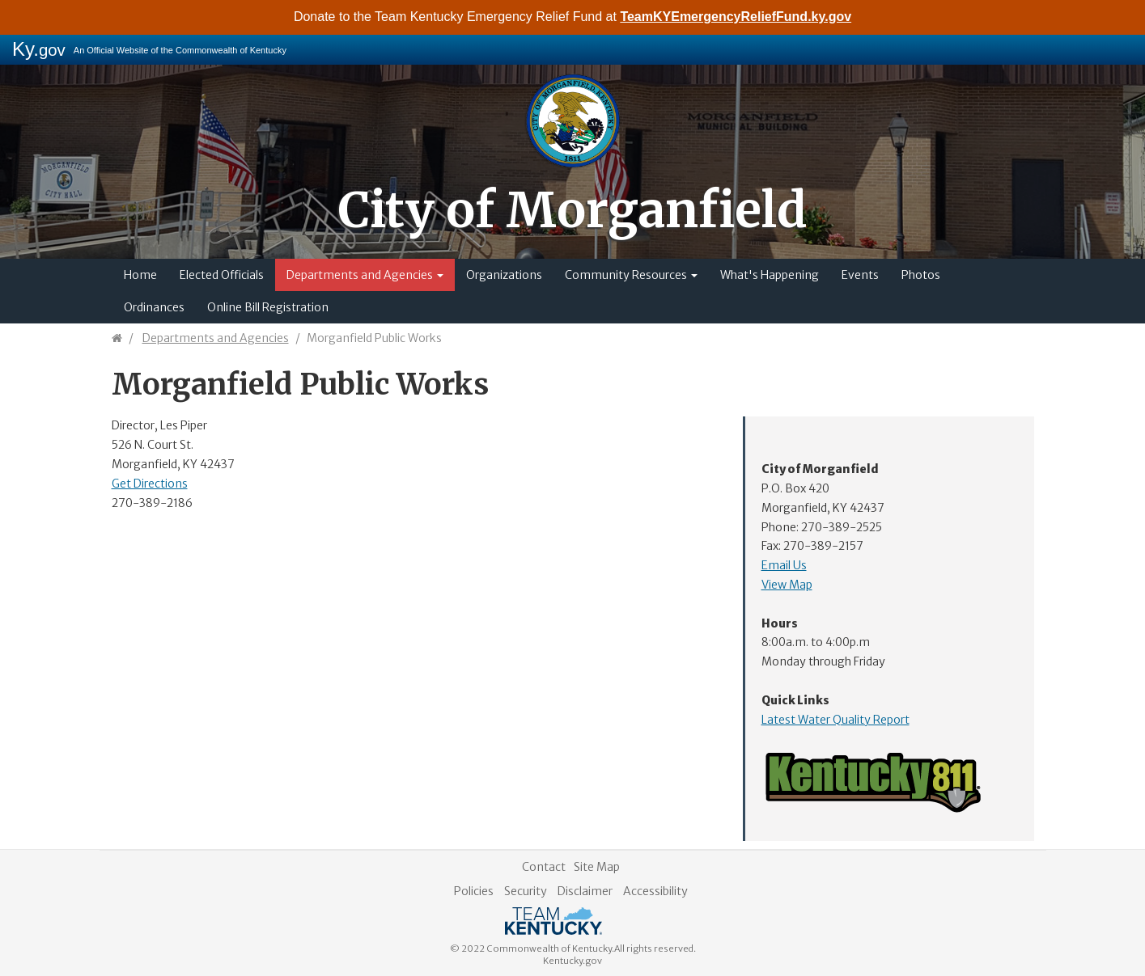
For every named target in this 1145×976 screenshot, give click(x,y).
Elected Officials (222, 275)
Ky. (39, 49)
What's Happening (769, 275)
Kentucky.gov (572, 960)
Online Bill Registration (268, 307)
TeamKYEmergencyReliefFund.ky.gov (735, 16)
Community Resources (631, 275)
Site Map (597, 867)
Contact (544, 867)
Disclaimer (585, 891)
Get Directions (150, 483)
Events (860, 275)
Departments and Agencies (364, 275)
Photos (920, 275)
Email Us (784, 565)
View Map (786, 584)
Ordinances (154, 307)
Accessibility (655, 891)
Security (525, 891)
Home (140, 275)
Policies (474, 891)
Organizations (504, 275)
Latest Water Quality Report (835, 719)
